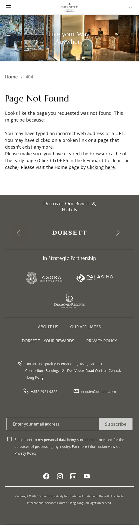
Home (11, 77)
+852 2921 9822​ (44, 391)
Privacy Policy (101, 341)
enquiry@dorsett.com (98, 391)
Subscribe (115, 424)
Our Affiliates (85, 327)
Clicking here (101, 167)
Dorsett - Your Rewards (48, 341)
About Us (48, 327)
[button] (118, 233)
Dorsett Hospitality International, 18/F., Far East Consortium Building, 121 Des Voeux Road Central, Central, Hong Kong (73, 370)
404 (29, 77)
